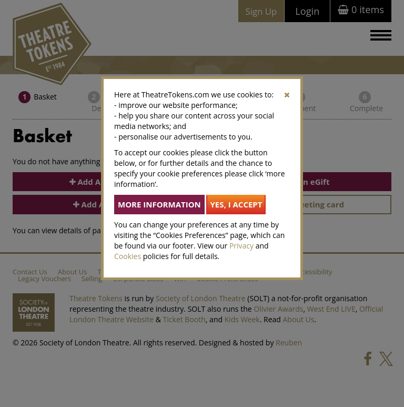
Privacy (241, 246)
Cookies (127, 256)
